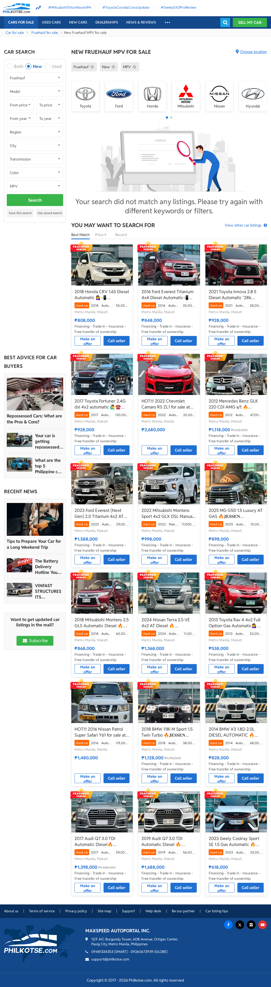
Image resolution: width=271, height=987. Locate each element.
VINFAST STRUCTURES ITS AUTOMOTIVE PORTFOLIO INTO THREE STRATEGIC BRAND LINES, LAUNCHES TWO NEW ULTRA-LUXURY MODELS (48, 591)
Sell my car (250, 22)
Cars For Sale (21, 22)
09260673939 (142, 951)
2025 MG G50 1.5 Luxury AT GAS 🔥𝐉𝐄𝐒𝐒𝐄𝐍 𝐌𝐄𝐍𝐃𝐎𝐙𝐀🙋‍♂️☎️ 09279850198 (236, 513)
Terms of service (42, 911)
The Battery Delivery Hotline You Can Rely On (47, 566)
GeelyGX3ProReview (180, 7)
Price (102, 234)
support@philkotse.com (110, 959)
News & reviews (141, 22)
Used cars (51, 22)
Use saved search (49, 213)
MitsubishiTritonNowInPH (71, 7)
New (37, 66)
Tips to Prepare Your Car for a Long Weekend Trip (34, 544)
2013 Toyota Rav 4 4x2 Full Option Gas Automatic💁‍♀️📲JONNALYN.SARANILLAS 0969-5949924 (236, 623)
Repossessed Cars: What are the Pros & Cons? (34, 419)
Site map (104, 911)
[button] (167, 117)
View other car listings (243, 225)
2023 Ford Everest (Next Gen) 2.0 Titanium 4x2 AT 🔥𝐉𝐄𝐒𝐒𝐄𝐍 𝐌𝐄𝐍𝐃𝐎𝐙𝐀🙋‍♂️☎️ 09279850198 (99, 513)
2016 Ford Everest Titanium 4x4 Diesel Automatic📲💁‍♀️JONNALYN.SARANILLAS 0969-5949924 (168, 295)
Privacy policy (76, 911)
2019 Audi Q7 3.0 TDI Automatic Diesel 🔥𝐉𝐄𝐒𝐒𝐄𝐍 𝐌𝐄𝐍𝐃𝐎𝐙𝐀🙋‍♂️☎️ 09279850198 (167, 842)
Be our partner (183, 911)
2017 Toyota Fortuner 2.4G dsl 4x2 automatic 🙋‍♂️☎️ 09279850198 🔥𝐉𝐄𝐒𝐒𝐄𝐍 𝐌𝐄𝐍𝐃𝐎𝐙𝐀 (100, 404)
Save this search (20, 213)
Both (18, 66)
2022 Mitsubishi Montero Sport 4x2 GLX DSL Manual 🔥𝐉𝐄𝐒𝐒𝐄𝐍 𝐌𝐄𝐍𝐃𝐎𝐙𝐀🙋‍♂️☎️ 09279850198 (167, 513)
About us (11, 911)
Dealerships (106, 22)
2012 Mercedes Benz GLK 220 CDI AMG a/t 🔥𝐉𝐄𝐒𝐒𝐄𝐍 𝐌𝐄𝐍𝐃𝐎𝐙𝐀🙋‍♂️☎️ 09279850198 (234, 404)
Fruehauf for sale (44, 32)
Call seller (116, 340)
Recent (121, 234)
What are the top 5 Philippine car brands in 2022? (48, 466)
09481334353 (102, 951)
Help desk (153, 911)
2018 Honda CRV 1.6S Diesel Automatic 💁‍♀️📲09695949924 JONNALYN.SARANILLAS (102, 295)
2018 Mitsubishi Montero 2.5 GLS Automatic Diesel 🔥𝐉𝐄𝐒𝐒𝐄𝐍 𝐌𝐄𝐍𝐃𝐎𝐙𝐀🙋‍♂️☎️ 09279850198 (102, 623)
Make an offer (87, 341)
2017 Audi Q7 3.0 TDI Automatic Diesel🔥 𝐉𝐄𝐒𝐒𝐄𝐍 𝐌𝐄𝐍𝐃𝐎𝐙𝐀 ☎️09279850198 (95, 842)
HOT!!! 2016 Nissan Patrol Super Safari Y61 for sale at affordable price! (100, 732)
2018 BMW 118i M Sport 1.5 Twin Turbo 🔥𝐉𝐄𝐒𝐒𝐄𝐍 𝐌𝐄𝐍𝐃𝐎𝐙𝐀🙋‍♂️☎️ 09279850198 (167, 732)
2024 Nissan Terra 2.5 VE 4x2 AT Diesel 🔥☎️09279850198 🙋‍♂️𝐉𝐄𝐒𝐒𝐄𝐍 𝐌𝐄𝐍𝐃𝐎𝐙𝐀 (168, 623)
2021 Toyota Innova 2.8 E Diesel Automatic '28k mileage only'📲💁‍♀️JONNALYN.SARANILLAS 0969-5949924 (236, 295)
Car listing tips (216, 911)
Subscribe (35, 640)
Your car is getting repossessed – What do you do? (49, 441)
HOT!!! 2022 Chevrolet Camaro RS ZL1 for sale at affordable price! (165, 404)
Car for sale (15, 32)
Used (57, 66)
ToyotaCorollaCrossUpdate (127, 7)
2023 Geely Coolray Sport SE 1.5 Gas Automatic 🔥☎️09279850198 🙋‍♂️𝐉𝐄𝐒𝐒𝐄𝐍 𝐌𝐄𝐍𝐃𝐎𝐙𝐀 (236, 842)
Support (128, 911)
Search (35, 200)
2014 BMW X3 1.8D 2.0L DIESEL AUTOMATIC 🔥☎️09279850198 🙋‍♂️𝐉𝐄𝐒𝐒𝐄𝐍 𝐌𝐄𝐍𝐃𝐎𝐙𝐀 (236, 732)
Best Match (80, 234)
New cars (78, 22)
